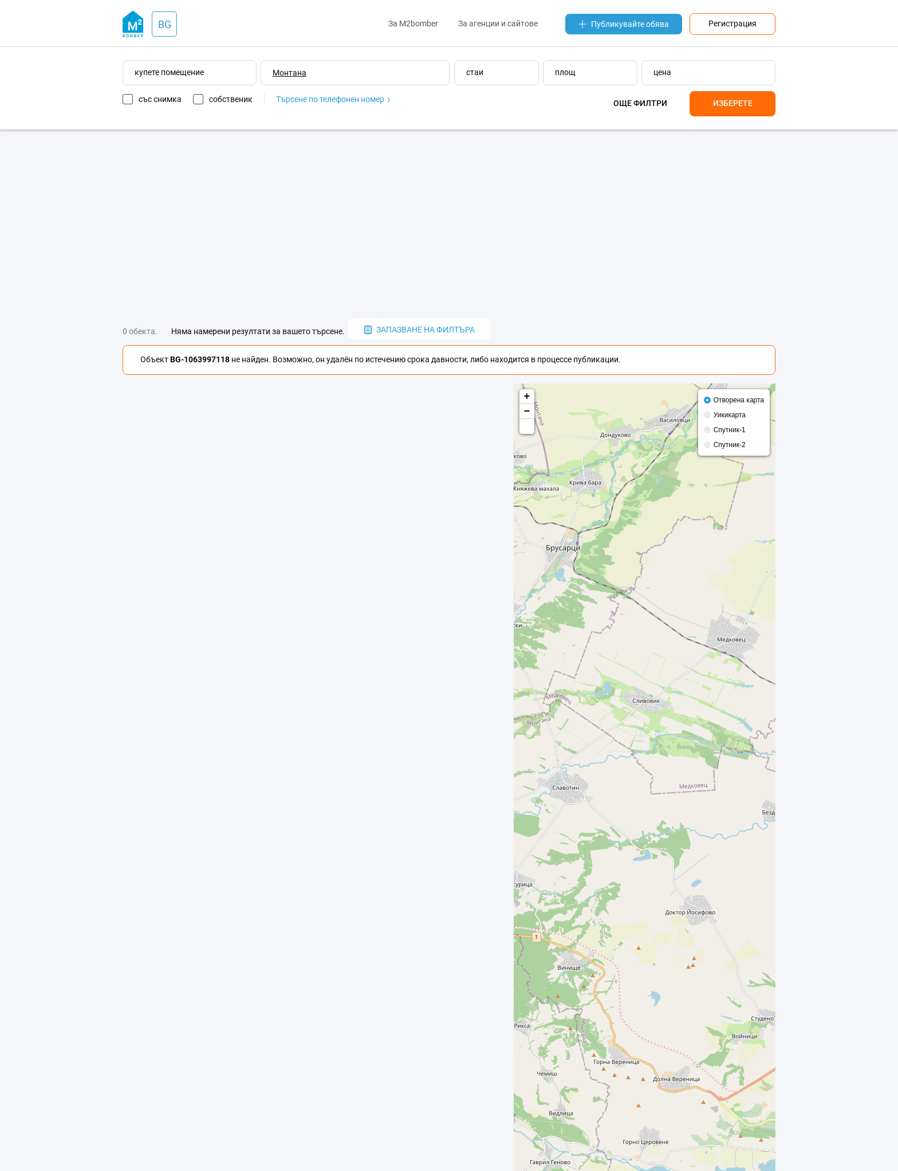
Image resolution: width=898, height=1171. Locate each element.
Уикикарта (730, 415)
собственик (231, 99)
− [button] (527, 411)
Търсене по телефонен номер (333, 99)
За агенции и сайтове (498, 23)
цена (662, 72)
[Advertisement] (449, 224)
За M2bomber (413, 23)
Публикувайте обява (623, 24)
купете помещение (169, 72)
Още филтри (640, 103)
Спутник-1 (730, 430)
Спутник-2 (730, 445)
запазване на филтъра (419, 329)
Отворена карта (739, 400)
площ (565, 72)
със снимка (160, 99)
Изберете (733, 103)
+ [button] (527, 397)
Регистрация (732, 23)
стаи (474, 72)
